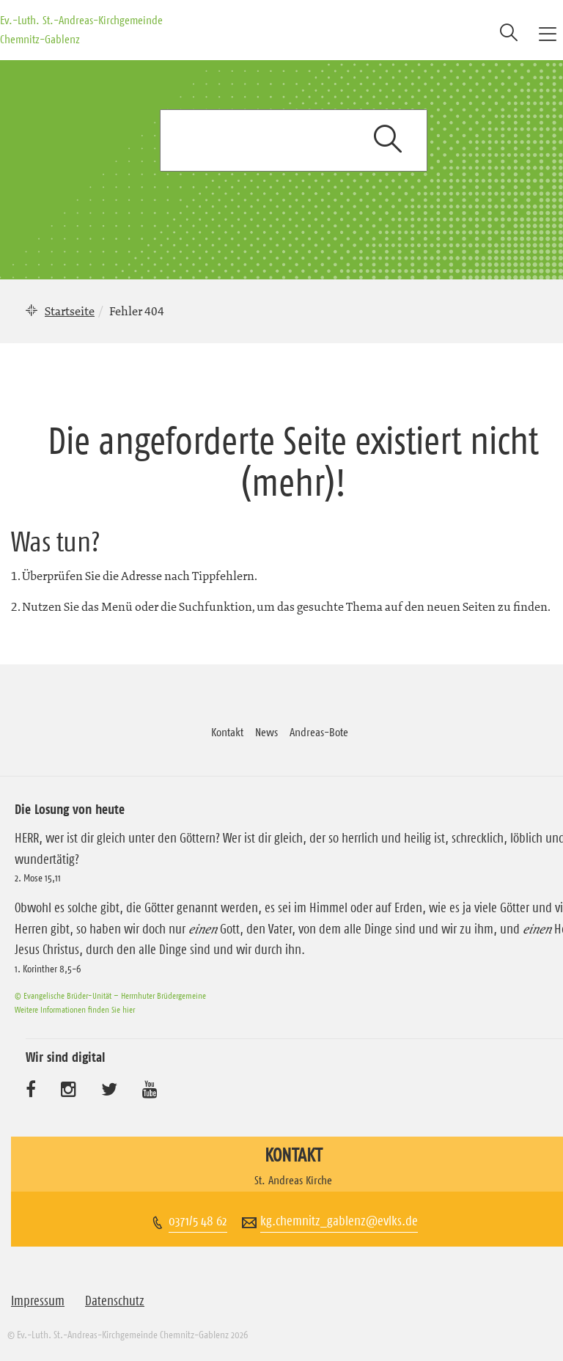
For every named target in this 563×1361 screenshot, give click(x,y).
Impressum (38, 1301)
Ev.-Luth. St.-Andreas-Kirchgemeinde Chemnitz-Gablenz (81, 29)
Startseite (70, 311)
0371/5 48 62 (198, 1221)
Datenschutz (114, 1301)
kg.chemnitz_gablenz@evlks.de (339, 1221)
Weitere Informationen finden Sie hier (75, 1009)
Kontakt (227, 731)
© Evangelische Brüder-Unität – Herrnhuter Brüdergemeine (110, 995)
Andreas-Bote (319, 731)
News (266, 731)
